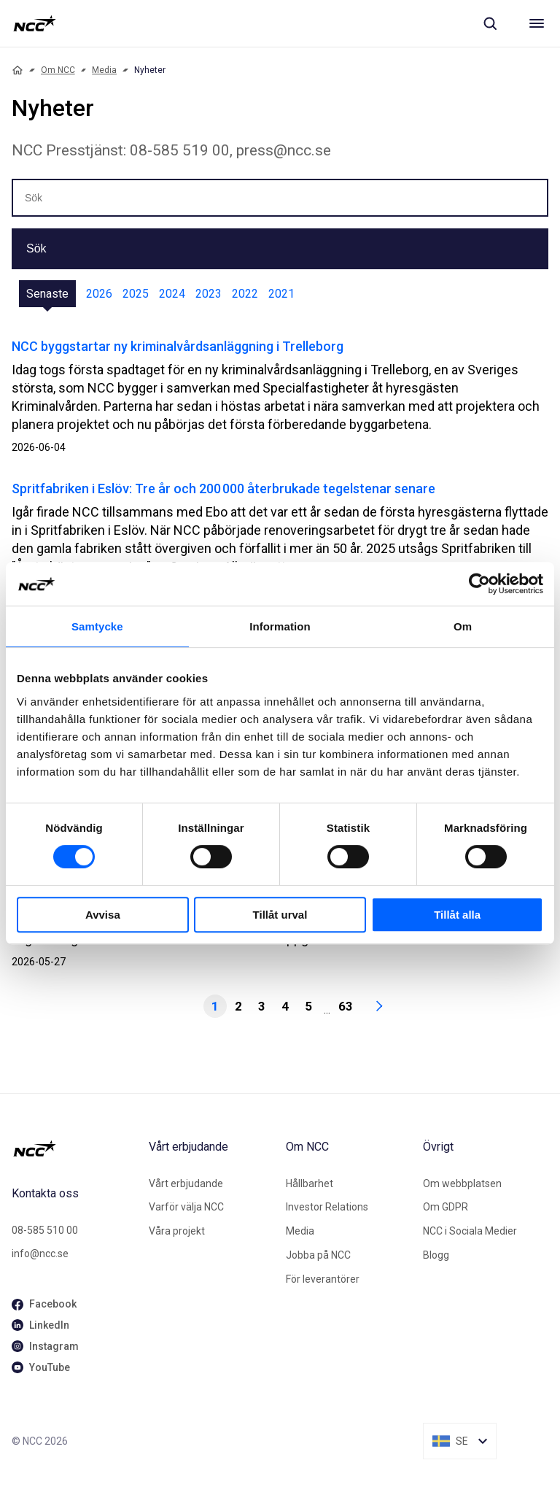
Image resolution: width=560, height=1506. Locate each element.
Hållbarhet (309, 1183)
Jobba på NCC (318, 1255)
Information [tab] (280, 626)
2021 (281, 294)
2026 (99, 294)
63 (345, 1006)
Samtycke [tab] (97, 626)
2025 (135, 294)
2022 (245, 294)
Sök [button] (36, 248)
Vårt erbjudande (186, 1183)
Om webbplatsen (462, 1183)
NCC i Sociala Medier (470, 1231)
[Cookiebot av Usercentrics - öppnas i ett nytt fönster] (479, 584)
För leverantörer (322, 1279)
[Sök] (490, 23)
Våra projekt (177, 1231)
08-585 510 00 (45, 1230)
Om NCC (58, 70)
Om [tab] (463, 626)
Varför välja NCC (186, 1207)
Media (104, 70)
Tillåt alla (457, 914)
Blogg (436, 1255)
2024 (172, 294)
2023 (208, 294)
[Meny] (536, 23)
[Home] (17, 70)
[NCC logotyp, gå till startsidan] (34, 23)
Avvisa (102, 914)
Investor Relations (327, 1207)
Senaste (47, 294)
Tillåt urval (280, 914)
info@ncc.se (40, 1253)
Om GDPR (445, 1207)
